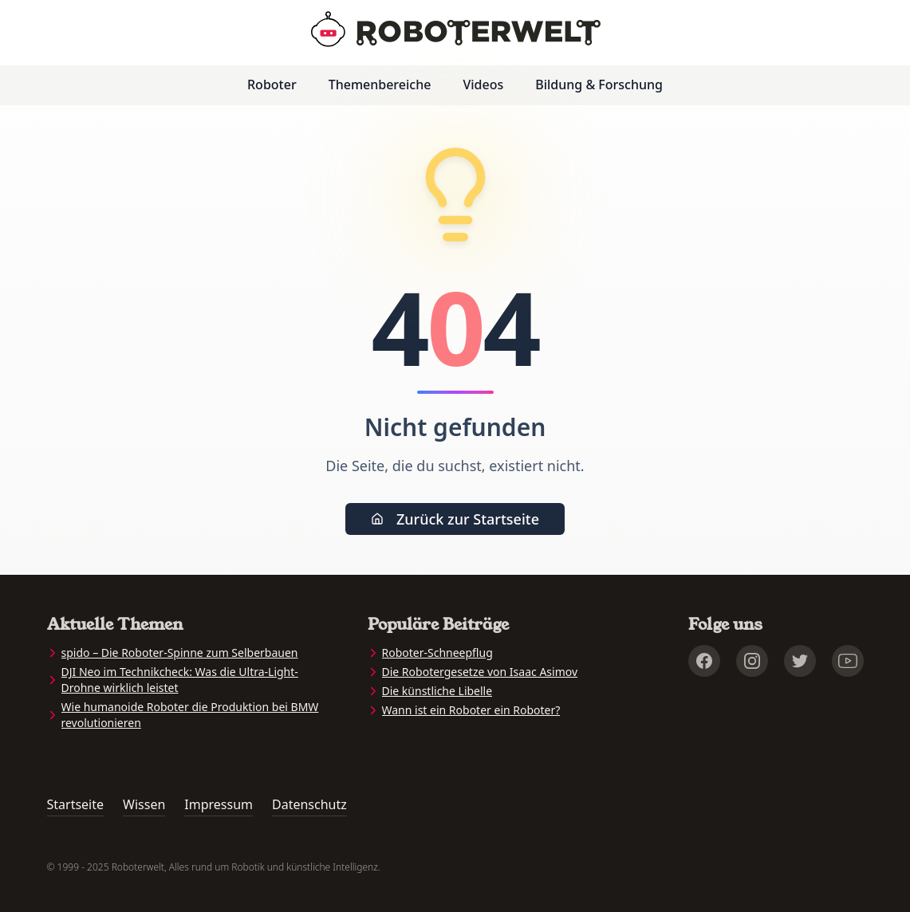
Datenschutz (309, 804)
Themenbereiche (380, 84)
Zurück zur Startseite (455, 519)
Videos (483, 84)
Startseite (75, 804)
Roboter (272, 84)
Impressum (218, 804)
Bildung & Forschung (599, 84)
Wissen (144, 804)
